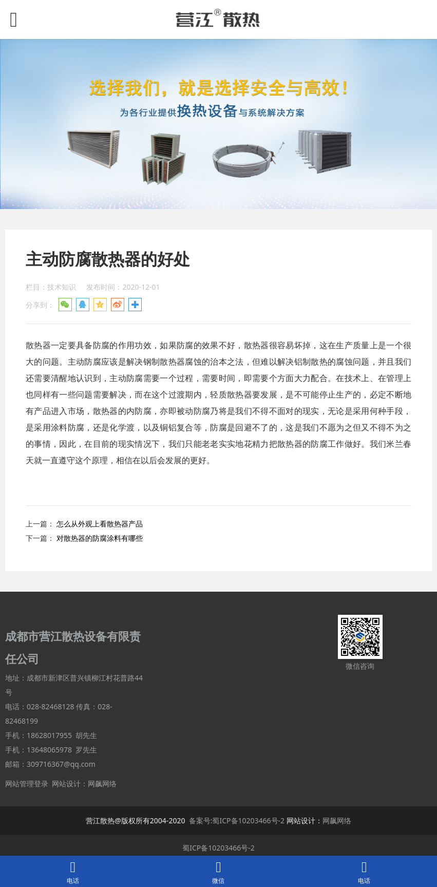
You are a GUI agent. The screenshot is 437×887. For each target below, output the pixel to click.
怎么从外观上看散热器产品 (99, 524)
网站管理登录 (26, 783)
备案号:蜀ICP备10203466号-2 (236, 820)
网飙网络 (102, 783)
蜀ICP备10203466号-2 (218, 848)
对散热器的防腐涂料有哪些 (99, 538)
